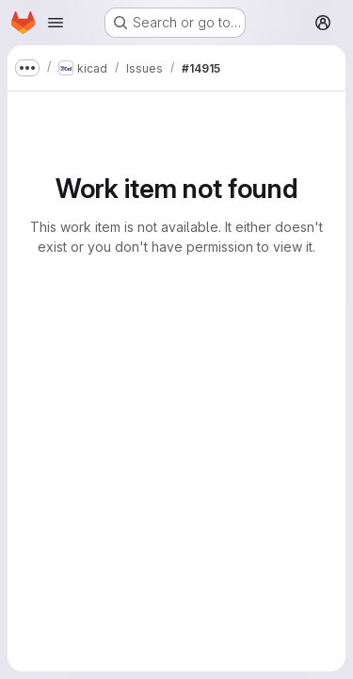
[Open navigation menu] (55, 23)
